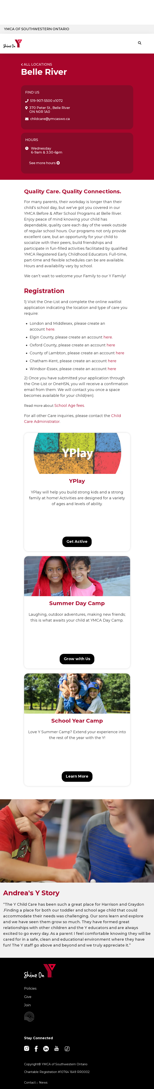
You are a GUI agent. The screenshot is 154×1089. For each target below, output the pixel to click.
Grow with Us (77, 659)
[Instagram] (27, 1048)
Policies (30, 988)
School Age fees (69, 405)
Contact (30, 1082)
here (50, 329)
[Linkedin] (46, 1048)
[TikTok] (67, 1048)
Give (27, 997)
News (43, 1082)
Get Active (77, 541)
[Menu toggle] (147, 42)
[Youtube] (56, 1048)
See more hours (44, 163)
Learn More (77, 776)
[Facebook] (36, 1048)
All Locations (38, 64)
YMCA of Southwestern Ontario (36, 29)
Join (27, 1005)
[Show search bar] (140, 43)
